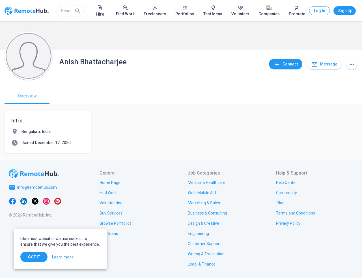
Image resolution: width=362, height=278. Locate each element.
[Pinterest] (57, 201)
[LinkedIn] (23, 201)
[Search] (77, 10)
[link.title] (110, 182)
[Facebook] (12, 201)
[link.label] (286, 182)
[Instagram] (46, 201)
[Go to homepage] (34, 173)
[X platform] (35, 201)
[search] (70, 11)
